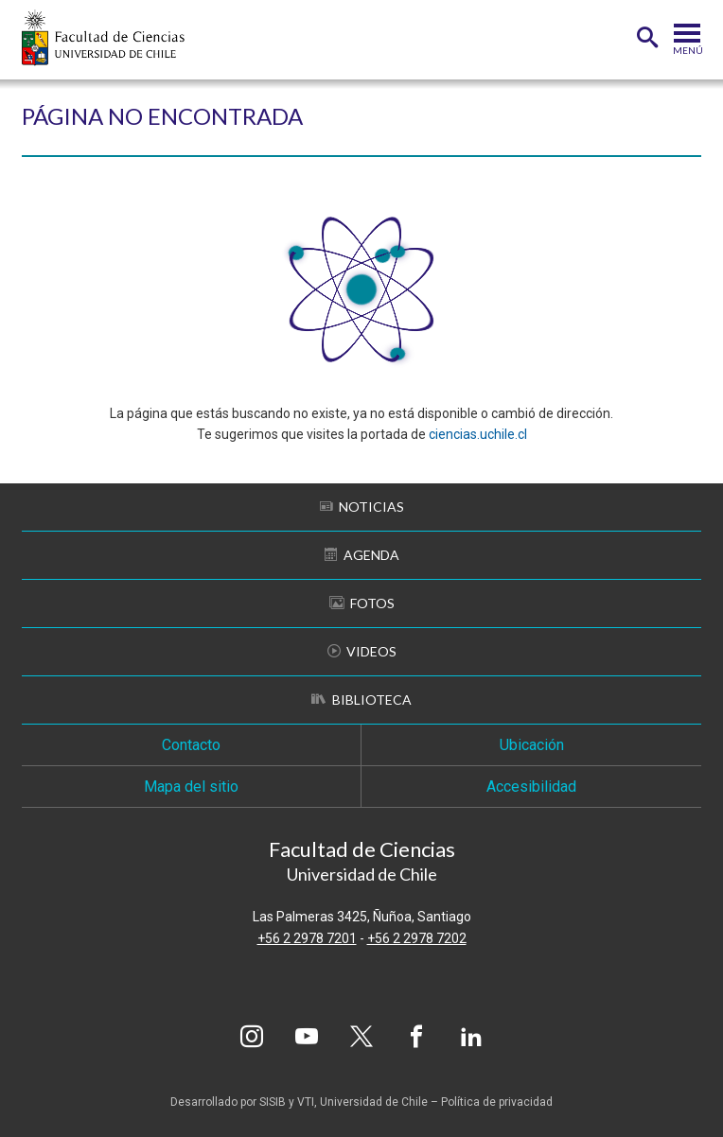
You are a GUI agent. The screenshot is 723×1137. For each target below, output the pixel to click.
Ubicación (532, 745)
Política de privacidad (497, 1102)
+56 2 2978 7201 (307, 938)
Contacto (191, 745)
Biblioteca (361, 699)
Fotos (362, 603)
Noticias (362, 507)
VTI (305, 1102)
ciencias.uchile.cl (478, 434)
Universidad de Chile (374, 1102)
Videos (362, 651)
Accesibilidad (531, 787)
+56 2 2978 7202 (417, 938)
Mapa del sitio (191, 787)
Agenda (362, 555)
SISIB (272, 1102)
